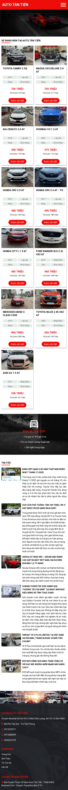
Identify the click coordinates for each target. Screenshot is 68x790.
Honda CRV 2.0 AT (13, 190)
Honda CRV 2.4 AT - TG (49, 190)
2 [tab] (36, 34)
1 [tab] (31, 34)
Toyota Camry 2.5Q (15, 68)
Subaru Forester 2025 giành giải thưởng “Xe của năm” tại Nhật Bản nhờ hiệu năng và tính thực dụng (43, 589)
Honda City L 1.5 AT (15, 251)
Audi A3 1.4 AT (11, 372)
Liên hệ (4, 767)
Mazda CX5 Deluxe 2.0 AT (50, 70)
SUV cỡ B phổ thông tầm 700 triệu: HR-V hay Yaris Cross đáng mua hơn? (43, 506)
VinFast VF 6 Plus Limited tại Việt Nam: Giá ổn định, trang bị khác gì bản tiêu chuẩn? (43, 638)
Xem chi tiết (17, 100)
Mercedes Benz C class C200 (14, 313)
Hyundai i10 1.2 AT (47, 129)
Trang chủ (6, 754)
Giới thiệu (5, 758)
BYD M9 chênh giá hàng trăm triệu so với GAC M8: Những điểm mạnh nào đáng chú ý (43, 664)
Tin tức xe (6, 763)
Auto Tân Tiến (15, 4)
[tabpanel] (34, 18)
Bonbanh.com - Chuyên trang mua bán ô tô (21, 785)
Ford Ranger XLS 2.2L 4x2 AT (49, 253)
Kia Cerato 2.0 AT (14, 129)
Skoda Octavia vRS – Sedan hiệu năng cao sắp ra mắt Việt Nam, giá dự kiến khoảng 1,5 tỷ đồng (42, 560)
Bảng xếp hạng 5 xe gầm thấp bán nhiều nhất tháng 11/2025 (43, 471)
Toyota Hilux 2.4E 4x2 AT (50, 313)
